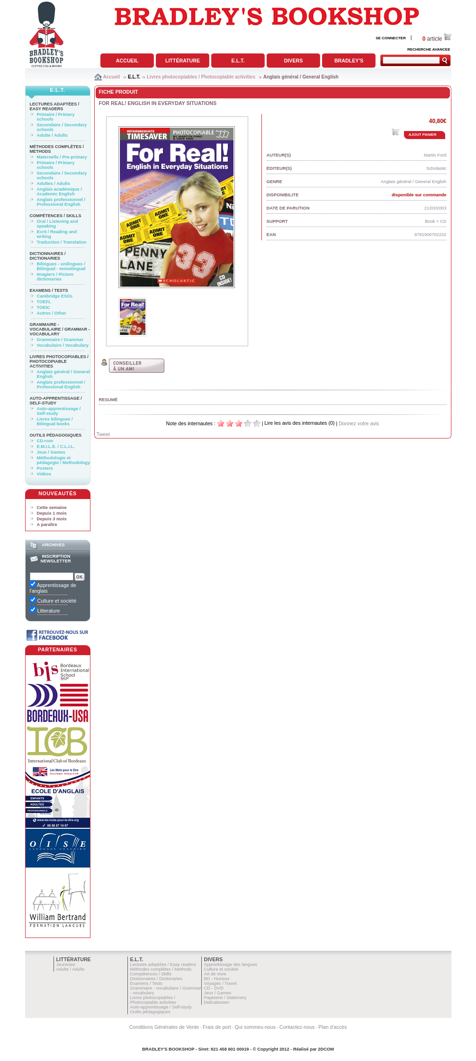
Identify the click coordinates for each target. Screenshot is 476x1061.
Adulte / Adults (52, 135)
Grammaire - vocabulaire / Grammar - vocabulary (60, 329)
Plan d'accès (332, 1027)
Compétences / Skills (55, 215)
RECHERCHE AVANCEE (428, 49)
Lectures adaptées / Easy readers (55, 106)
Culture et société (221, 969)
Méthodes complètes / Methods (161, 969)
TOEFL (44, 301)
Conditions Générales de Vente (164, 1027)
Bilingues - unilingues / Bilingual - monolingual (61, 266)
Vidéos (44, 474)
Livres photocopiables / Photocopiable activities (201, 76)
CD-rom (45, 440)
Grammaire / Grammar (60, 339)
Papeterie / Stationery (225, 997)
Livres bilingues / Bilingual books (55, 421)
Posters (45, 468)
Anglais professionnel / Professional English (61, 202)
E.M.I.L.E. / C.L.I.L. (56, 446)
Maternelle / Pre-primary (62, 157)
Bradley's (348, 60)
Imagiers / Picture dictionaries (55, 276)
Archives (53, 545)
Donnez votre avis (359, 423)
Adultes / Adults (54, 183)
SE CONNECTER (391, 38)
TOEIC (43, 307)
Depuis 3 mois (52, 519)
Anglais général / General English (301, 76)
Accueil (127, 60)
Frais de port (217, 1027)
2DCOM (326, 1049)
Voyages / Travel (220, 983)
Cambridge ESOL (55, 296)
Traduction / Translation (62, 242)
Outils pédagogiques (56, 435)
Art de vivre (215, 974)
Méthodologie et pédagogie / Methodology (63, 460)
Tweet (103, 434)
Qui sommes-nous (255, 1027)
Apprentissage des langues (231, 964)
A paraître (47, 524)
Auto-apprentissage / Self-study (56, 400)
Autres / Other (51, 313)
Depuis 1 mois (52, 513)
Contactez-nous (297, 1027)
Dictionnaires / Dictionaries (48, 256)
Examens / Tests (49, 290)
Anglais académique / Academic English (59, 191)
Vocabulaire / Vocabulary (63, 345)
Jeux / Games (51, 452)
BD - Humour (217, 978)
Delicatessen (216, 1002)
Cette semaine (52, 507)
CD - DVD (214, 988)
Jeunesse (65, 964)
